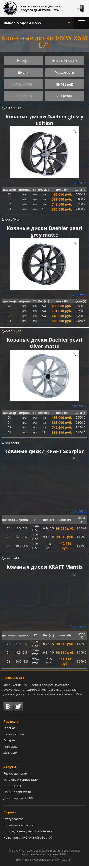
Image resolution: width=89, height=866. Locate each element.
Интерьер (64, 84)
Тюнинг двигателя (17, 792)
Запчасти (10, 752)
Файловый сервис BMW (21, 779)
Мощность (64, 72)
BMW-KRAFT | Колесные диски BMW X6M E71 (44, 859)
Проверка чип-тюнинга (20, 825)
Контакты (10, 746)
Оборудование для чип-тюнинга (27, 831)
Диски (23, 72)
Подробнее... (78, 183)
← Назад (64, 96)
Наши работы (13, 734)
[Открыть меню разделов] (81, 23)
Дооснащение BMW (18, 798)
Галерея (9, 740)
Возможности (64, 60)
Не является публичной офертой (28, 837)
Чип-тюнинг (12, 786)
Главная (9, 728)
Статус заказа (13, 819)
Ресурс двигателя (16, 773)
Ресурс (23, 60)
